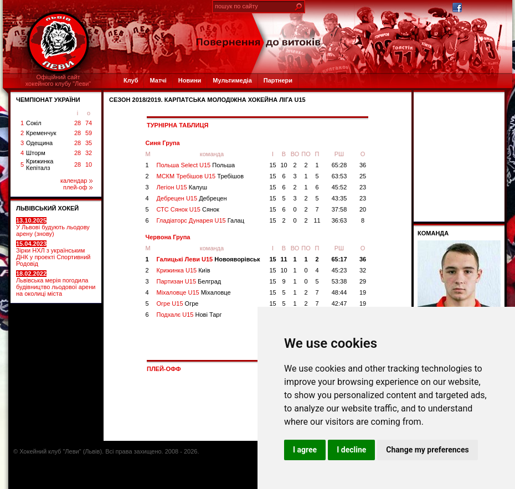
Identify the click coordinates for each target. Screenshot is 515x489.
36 (362, 165)
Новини (190, 80)
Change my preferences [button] (427, 449)
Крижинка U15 (183, 270)
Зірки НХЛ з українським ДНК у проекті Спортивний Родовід (53, 253)
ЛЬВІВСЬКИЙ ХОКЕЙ (47, 208)
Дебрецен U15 (192, 198)
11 (316, 220)
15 (272, 165)
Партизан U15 (189, 281)
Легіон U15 (182, 187)
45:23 (339, 270)
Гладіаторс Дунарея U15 (201, 220)
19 (362, 292)
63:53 (339, 176)
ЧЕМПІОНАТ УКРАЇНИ (48, 99)
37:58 (339, 209)
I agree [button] (305, 449)
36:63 (339, 220)
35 (88, 143)
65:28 (339, 165)
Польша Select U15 (196, 165)
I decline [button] (351, 449)
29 (362, 281)
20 (362, 209)
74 (88, 123)
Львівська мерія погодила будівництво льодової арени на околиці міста (55, 283)
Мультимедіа (232, 80)
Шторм (35, 153)
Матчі (158, 80)
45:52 (339, 187)
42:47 (339, 303)
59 (88, 133)
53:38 (339, 281)
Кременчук (41, 133)
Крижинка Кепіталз (39, 164)
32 (88, 153)
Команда (433, 233)
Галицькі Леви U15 (208, 259)
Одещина (39, 143)
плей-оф (77, 187)
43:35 (339, 198)
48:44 (339, 292)
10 (88, 164)
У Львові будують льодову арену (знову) (53, 227)
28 (77, 123)
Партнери (278, 80)
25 (362, 176)
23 (362, 187)
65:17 (339, 259)
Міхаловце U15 (194, 292)
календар (76, 180)
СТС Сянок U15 (188, 209)
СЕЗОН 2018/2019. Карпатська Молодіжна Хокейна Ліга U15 (207, 99)
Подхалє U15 (189, 314)
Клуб (130, 80)
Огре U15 (178, 303)
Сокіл (34, 123)
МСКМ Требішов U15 (200, 176)
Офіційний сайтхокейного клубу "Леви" (58, 80)
